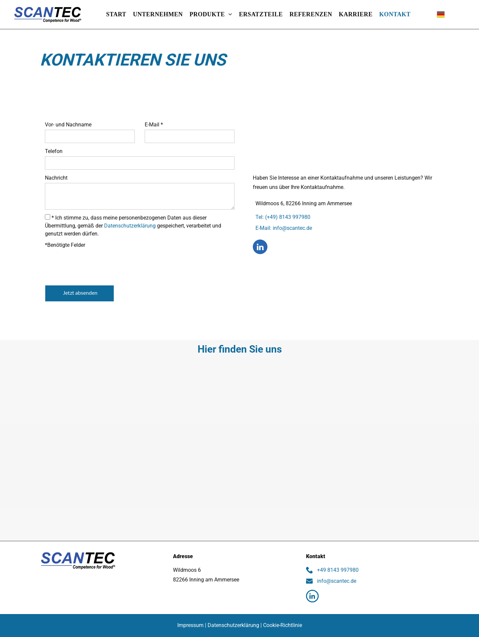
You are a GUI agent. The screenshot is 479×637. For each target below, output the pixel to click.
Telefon (54, 151)
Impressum (190, 625)
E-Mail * (154, 124)
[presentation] (95, 265)
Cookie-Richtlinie (282, 625)
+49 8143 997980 (336, 570)
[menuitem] (116, 14)
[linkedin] (260, 247)
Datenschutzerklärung (130, 226)
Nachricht (56, 178)
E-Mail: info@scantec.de (282, 228)
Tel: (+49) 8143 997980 (281, 217)
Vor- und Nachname (68, 124)
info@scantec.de (335, 581)
